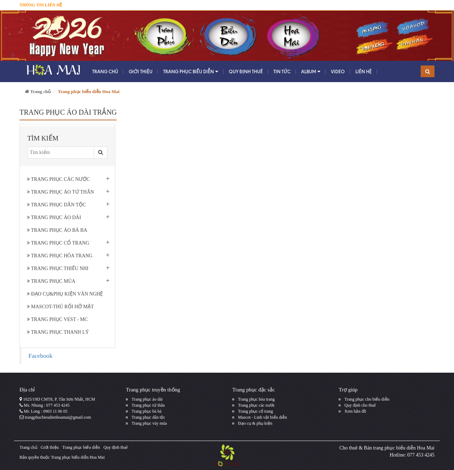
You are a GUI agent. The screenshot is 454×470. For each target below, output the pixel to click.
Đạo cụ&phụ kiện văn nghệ (65, 294)
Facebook (40, 355)
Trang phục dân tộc (56, 204)
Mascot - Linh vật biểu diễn (262, 417)
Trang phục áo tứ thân (60, 192)
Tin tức (281, 71)
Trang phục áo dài (54, 217)
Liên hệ (363, 71)
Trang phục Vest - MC (57, 319)
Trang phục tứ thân (148, 405)
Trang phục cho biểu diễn (366, 399)
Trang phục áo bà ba (57, 230)
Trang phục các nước (58, 179)
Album (310, 71)
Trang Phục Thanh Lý (58, 332)
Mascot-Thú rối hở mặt (60, 306)
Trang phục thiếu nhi (57, 268)
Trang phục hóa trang (60, 255)
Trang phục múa (51, 281)
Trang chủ (105, 71)
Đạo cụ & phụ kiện (255, 423)
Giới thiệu (141, 71)
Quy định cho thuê (360, 405)
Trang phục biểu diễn (190, 71)
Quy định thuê (246, 71)
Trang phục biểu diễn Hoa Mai (78, 457)
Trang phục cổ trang (58, 243)
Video (338, 71)
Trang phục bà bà (146, 411)
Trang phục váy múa (149, 423)
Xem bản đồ (355, 411)
